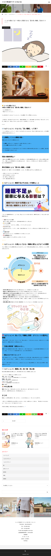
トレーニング (6, 455)
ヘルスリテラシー (6, 27)
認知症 (4, 478)
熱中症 (4, 472)
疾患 (4, 475)
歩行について (6, 468)
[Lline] (22, 67)
